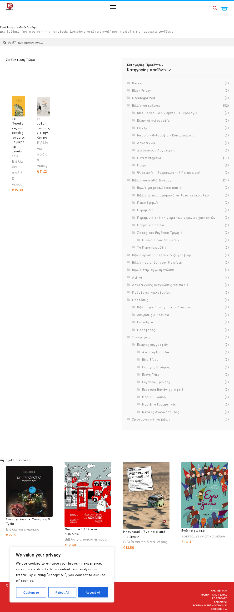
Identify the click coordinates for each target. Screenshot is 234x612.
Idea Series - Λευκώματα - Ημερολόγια (167, 112)
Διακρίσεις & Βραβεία (153, 314)
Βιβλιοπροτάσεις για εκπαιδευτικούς (165, 307)
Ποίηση (142, 165)
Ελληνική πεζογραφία (153, 120)
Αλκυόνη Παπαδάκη (156, 352)
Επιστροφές (219, 598)
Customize (31, 592)
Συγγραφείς (141, 337)
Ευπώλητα (145, 322)
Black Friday (141, 90)
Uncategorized (143, 97)
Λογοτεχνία (146, 142)
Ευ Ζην (142, 127)
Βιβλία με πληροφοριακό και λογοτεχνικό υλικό (173, 195)
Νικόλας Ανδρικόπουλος (160, 412)
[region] (62, 574)
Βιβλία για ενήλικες (146, 105)
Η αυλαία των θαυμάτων (161, 240)
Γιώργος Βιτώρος (156, 367)
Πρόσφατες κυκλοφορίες (151, 292)
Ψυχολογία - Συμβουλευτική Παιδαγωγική (169, 172)
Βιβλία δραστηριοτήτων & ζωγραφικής (162, 255)
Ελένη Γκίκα (150, 374)
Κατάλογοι (220, 601)
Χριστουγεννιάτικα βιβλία (151, 419)
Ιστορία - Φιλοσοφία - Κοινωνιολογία (165, 135)
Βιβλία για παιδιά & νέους (151, 180)
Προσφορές (146, 329)
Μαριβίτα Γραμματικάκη (160, 404)
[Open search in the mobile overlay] (215, 8)
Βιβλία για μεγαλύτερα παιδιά (159, 187)
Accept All (93, 592)
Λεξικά (137, 277)
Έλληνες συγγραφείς (152, 344)
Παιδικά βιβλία (148, 202)
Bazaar (137, 83)
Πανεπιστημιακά (149, 158)
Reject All (62, 592)
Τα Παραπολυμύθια (151, 247)
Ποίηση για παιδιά (150, 225)
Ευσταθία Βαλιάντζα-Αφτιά (162, 389)
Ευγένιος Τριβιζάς (156, 382)
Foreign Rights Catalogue (210, 605)
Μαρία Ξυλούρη (154, 397)
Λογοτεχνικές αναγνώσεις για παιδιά (160, 284)
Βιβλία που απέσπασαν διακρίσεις (157, 262)
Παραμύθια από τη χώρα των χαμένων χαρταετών (176, 217)
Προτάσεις (140, 299)
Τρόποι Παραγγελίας (214, 594)
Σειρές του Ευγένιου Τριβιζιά (159, 232)
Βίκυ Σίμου (150, 359)
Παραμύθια (145, 210)
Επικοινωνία (219, 609)
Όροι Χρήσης (219, 591)
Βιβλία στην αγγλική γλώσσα (153, 269)
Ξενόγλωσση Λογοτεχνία (156, 150)
